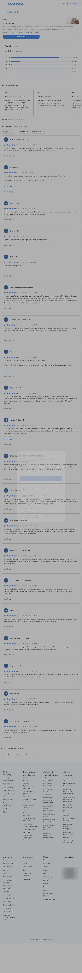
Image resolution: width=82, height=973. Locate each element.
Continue (41, 478)
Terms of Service (31, 518)
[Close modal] (62, 454)
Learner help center (40, 512)
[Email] (41, 471)
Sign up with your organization (30, 509)
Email (23, 467)
